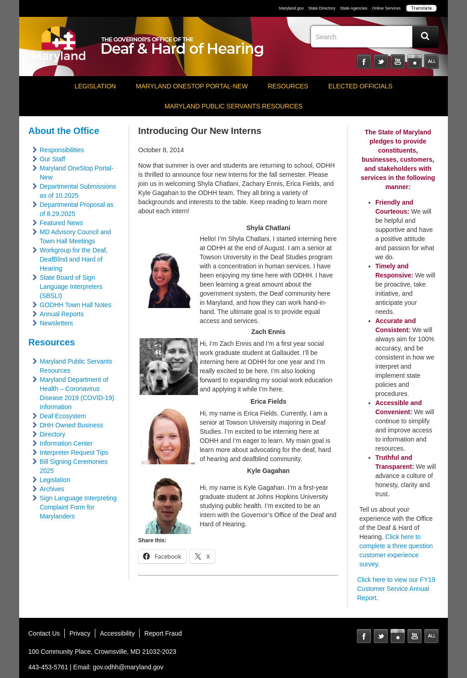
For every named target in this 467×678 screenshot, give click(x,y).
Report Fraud (163, 633)
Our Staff (52, 159)
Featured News (61, 222)
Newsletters (56, 323)
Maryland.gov (291, 8)
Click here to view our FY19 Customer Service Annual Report (396, 588)
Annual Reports (62, 314)
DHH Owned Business (71, 425)
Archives (52, 489)
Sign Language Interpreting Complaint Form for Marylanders (78, 507)
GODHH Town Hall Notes (75, 304)
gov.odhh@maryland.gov (128, 667)
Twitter (381, 61)
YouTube (397, 61)
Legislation (95, 86)
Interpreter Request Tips (74, 452)
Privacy (79, 633)
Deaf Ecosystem (63, 416)
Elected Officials (360, 86)
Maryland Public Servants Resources (234, 106)
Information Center (66, 443)
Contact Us (44, 633)
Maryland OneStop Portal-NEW (192, 86)
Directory (52, 434)
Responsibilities (62, 150)
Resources (288, 86)
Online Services (386, 8)
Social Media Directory (431, 61)
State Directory (322, 8)
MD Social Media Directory (431, 636)
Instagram (414, 61)
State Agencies (353, 8)
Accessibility (117, 633)
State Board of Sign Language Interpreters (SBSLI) (71, 286)
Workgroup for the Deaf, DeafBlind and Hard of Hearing (74, 259)
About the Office (63, 131)
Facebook (364, 61)
